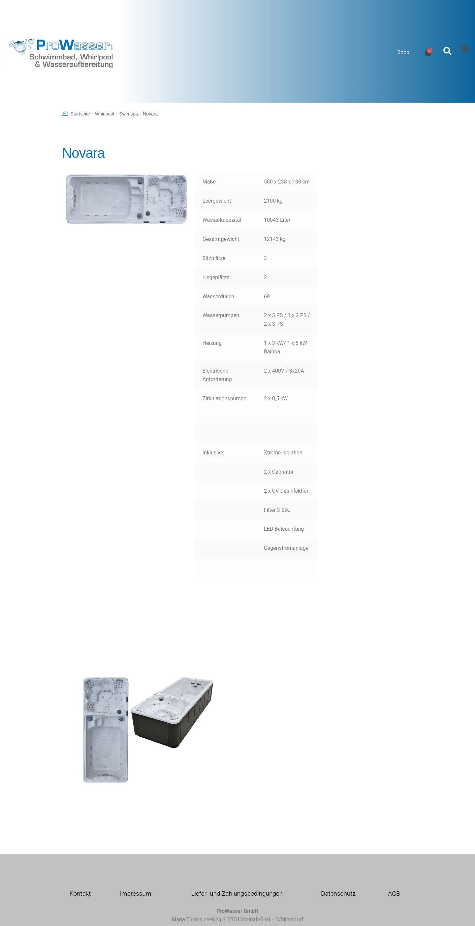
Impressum (135, 893)
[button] (463, 49)
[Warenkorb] (428, 52)
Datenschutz (338, 893)
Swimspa (128, 113)
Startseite (80, 113)
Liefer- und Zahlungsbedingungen (237, 893)
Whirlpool (104, 113)
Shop (403, 52)
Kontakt (80, 893)
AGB (394, 893)
